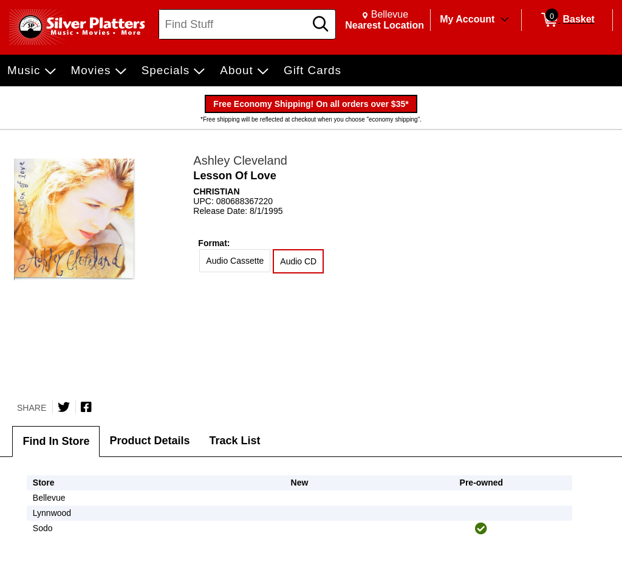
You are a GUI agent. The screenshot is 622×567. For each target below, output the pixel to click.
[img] (481, 529)
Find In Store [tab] (55, 441)
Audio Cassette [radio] (235, 261)
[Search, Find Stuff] (234, 24)
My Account (467, 19)
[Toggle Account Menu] (504, 20)
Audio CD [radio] (298, 261)
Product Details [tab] (149, 441)
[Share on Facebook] (86, 407)
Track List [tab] (235, 441)
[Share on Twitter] (64, 407)
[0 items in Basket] (567, 20)
